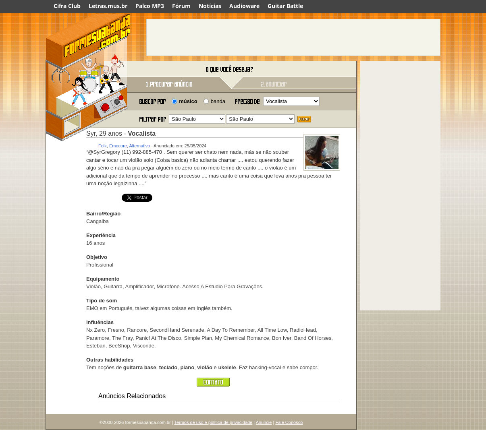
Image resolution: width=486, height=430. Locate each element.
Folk (102, 145)
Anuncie (264, 422)
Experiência (101, 235)
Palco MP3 (149, 6)
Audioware (244, 6)
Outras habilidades (109, 360)
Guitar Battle (285, 6)
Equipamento (102, 279)
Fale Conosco (289, 422)
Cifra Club (67, 6)
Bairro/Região (103, 214)
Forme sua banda (88, 69)
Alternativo (139, 145)
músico (188, 101)
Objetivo (96, 257)
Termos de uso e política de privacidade (213, 422)
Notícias (210, 6)
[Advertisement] (293, 37)
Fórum (181, 6)
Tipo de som (101, 301)
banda (218, 101)
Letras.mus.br (108, 6)
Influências (100, 322)
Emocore (118, 145)
